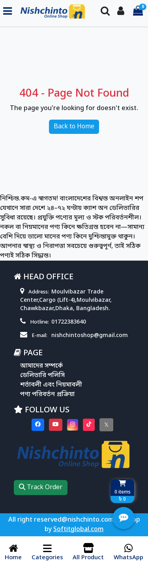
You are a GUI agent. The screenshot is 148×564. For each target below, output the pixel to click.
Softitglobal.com (78, 529)
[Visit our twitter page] (106, 424)
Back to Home (74, 126)
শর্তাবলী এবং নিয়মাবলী (51, 385)
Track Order (40, 487)
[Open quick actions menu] (123, 518)
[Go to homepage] (53, 12)
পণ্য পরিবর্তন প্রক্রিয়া (47, 394)
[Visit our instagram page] (72, 425)
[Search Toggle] (105, 11)
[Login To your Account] (121, 11)
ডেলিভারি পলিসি (42, 375)
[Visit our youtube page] (55, 425)
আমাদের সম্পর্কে (41, 366)
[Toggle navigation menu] (7, 11)
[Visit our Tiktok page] (89, 425)
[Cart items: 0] (138, 11)
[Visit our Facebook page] (38, 425)
